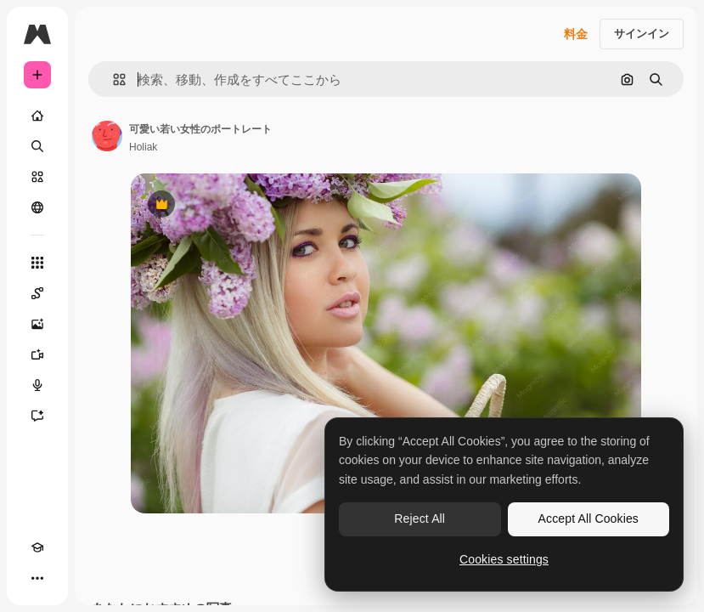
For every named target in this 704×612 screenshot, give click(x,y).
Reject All (419, 518)
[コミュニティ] (37, 207)
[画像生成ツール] (37, 323)
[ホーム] (37, 115)
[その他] (37, 578)
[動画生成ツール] (37, 354)
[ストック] (37, 176)
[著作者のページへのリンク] (107, 136)
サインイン (641, 33)
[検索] (37, 146)
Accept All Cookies (588, 518)
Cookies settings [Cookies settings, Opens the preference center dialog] (504, 559)
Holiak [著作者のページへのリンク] (143, 147)
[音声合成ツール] (37, 385)
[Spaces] (37, 293)
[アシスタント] (37, 415)
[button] (112, 79)
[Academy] (37, 547)
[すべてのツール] (37, 262)
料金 (576, 34)
